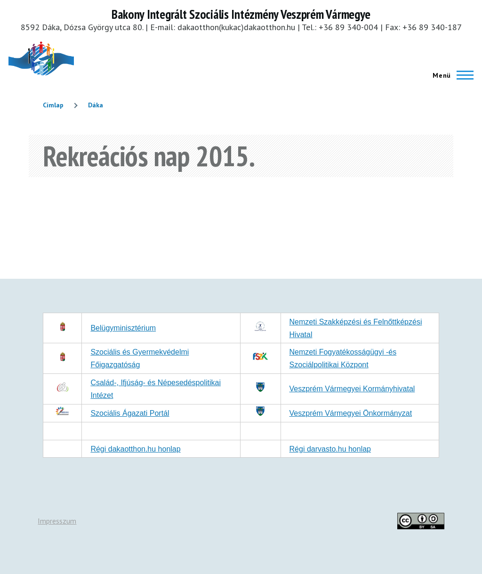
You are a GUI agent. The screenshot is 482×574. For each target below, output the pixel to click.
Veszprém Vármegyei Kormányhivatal (352, 389)
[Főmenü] (450, 75)
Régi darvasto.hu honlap (330, 449)
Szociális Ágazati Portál (129, 413)
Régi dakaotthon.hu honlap (135, 449)
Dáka (95, 105)
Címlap (53, 105)
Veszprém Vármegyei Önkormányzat (350, 413)
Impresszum (57, 520)
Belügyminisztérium (123, 328)
